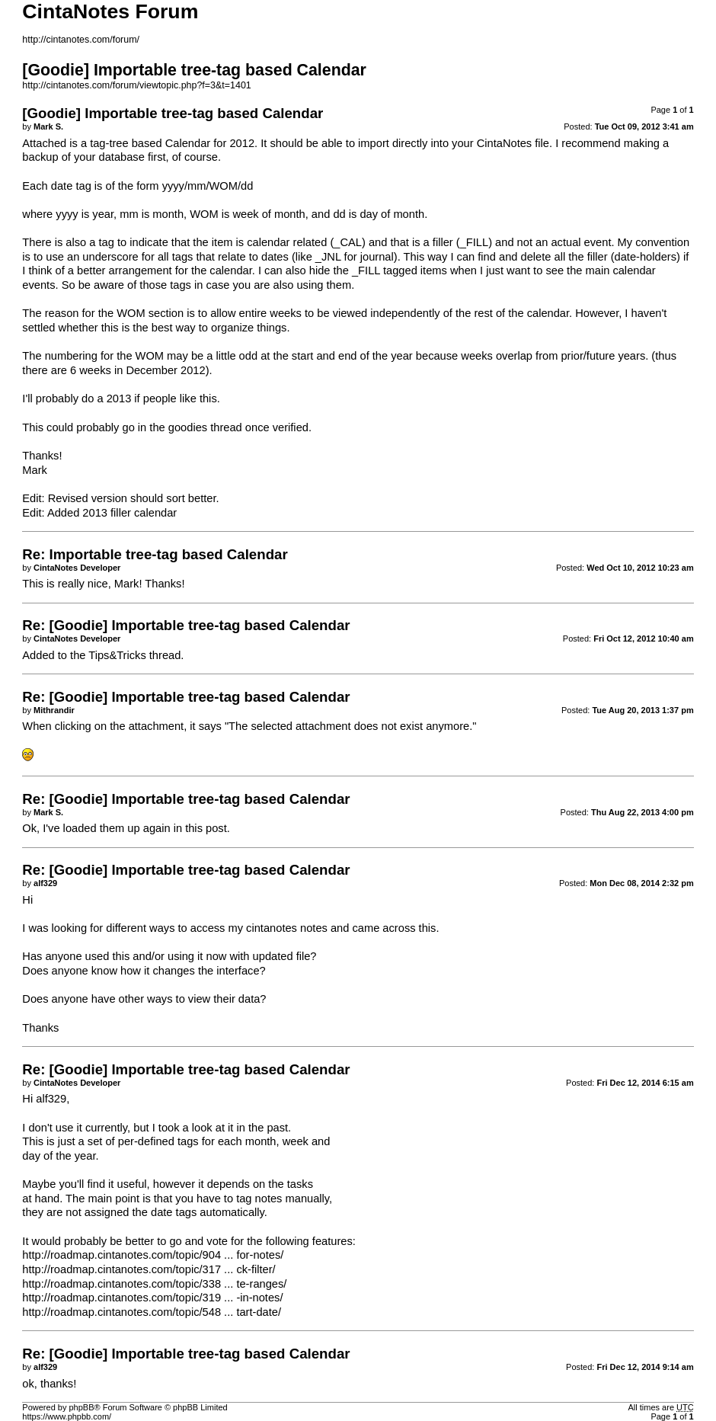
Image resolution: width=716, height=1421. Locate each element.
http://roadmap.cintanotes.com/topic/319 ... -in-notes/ (152, 1297)
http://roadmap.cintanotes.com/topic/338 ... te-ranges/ (154, 1284)
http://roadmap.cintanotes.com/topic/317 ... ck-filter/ (148, 1269)
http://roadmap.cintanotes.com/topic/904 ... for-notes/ (152, 1255)
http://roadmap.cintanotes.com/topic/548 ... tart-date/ (151, 1312)
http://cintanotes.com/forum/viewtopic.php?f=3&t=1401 (136, 85)
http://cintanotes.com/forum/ (80, 39)
